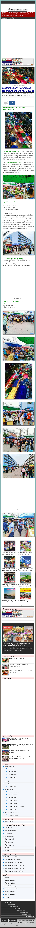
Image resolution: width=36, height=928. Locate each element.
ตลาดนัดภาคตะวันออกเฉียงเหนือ (16, 806)
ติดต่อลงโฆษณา (12, 920)
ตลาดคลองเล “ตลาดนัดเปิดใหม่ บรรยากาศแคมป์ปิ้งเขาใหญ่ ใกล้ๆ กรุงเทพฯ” (21, 745)
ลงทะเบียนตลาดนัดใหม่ (23, 912)
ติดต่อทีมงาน (4, 920)
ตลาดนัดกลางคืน (12, 777)
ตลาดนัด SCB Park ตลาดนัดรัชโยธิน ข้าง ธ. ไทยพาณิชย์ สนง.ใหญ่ (20, 739)
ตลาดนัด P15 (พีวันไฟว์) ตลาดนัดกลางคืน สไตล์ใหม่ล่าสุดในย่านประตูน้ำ (19, 757)
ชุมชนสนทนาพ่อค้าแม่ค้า (11, 889)
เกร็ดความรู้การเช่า (10, 894)
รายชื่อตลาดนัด (11, 905)
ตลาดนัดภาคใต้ (12, 809)
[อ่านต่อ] (20, 650)
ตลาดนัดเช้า (11, 769)
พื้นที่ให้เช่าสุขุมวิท (9, 845)
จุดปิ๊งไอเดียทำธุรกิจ (10, 891)
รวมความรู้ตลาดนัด (8, 656)
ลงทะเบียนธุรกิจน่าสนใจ (26, 914)
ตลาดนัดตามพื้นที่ (9, 789)
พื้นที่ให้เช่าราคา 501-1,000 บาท (13, 859)
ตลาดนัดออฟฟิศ (12, 786)
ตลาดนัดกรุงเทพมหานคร (14, 792)
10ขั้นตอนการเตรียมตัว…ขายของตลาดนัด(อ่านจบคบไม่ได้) (19, 665)
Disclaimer (27, 924)
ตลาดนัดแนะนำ (7, 736)
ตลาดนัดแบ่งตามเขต (13, 815)
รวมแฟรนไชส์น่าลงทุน (11, 886)
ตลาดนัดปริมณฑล (12, 795)
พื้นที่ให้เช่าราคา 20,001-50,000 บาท (14, 868)
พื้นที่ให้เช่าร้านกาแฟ (10, 830)
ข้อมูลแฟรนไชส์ (8, 903)
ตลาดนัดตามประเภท (10, 784)
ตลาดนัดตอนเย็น (19, 95)
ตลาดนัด (30, 93)
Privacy (3, 924)
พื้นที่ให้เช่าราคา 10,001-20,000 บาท (14, 865)
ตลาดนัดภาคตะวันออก (13, 803)
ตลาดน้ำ (7, 781)
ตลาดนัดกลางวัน (12, 771)
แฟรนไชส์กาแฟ (9, 821)
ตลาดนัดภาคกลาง (12, 797)
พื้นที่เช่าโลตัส (8, 827)
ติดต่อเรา (7, 897)
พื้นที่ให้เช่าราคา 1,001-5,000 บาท (13, 862)
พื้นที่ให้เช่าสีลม (9, 848)
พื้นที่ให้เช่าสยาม (9, 851)
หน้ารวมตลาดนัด (9, 766)
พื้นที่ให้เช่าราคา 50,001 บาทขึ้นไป (14, 871)
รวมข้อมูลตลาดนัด (9, 880)
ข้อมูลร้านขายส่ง (17, 908)
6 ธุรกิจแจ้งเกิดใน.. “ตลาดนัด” (16, 658)
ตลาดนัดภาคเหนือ (12, 800)
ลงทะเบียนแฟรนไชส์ (20, 910)
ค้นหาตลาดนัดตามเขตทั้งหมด (12, 813)
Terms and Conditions (20, 924)
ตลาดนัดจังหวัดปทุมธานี (8, 95)
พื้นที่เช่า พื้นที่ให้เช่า (10, 883)
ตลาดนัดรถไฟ (8, 833)
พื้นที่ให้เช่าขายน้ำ (9, 839)
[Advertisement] (18, 39)
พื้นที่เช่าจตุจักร (9, 842)
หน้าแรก (7, 877)
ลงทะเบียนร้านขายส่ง (30, 916)
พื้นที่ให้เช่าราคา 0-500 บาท (12, 857)
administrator (23, 93)
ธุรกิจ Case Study (14, 907)
